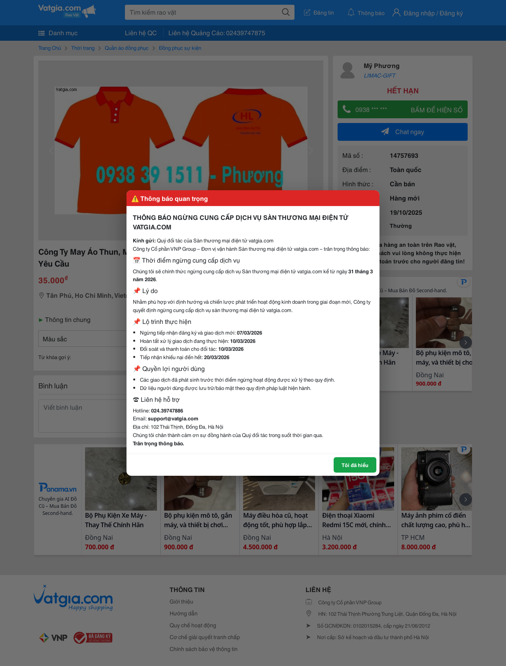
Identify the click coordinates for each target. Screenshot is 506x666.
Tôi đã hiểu (355, 464)
